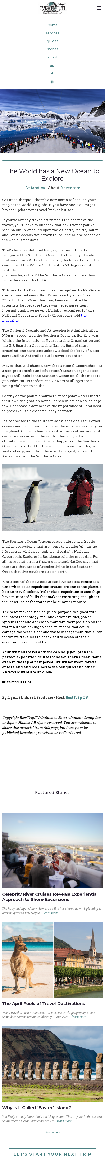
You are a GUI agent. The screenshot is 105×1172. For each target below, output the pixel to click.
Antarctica (35, 187)
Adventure (70, 187)
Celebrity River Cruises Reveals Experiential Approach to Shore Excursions (50, 896)
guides (52, 41)
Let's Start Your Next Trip (52, 1154)
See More (52, 1132)
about (52, 57)
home (53, 25)
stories (52, 49)
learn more (50, 913)
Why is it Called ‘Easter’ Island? (36, 1107)
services (52, 33)
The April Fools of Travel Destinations (43, 1003)
